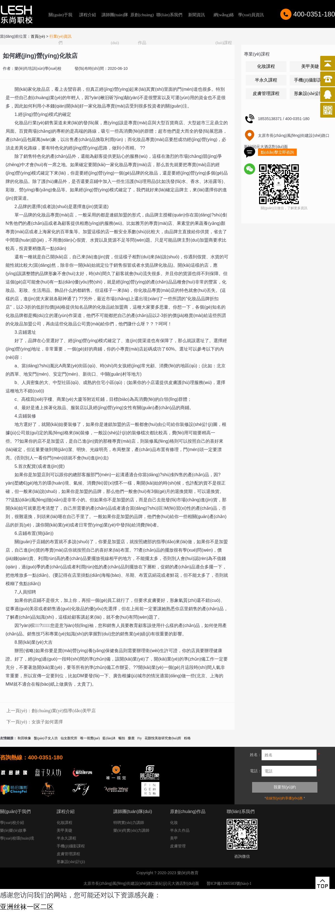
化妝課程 (266, 66)
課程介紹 (87, 15)
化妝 (174, 823)
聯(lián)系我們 (169, 15)
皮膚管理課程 (266, 93)
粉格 (187, 738)
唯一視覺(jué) (90, 738)
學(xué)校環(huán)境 (17, 838)
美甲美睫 (310, 66)
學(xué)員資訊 (251, 15)
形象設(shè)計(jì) (310, 93)
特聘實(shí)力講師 (128, 823)
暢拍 (121, 738)
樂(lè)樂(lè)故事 (13, 830)
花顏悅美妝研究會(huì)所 (163, 738)
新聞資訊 (196, 15)
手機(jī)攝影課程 (310, 80)
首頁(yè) (38, 36)
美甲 (174, 838)
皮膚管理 (178, 846)
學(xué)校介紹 (12, 823)
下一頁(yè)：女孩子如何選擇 (34, 721)
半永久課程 (266, 80)
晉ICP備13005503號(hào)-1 (229, 883)
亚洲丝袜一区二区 (27, 906)
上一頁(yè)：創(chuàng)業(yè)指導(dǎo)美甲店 (51, 710)
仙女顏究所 (69, 738)
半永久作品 (180, 830)
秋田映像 (24, 738)
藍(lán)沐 (109, 738)
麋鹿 (131, 738)
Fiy (139, 738)
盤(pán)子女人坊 (46, 738)
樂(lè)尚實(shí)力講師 (131, 830)
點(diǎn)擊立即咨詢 (277, 152)
